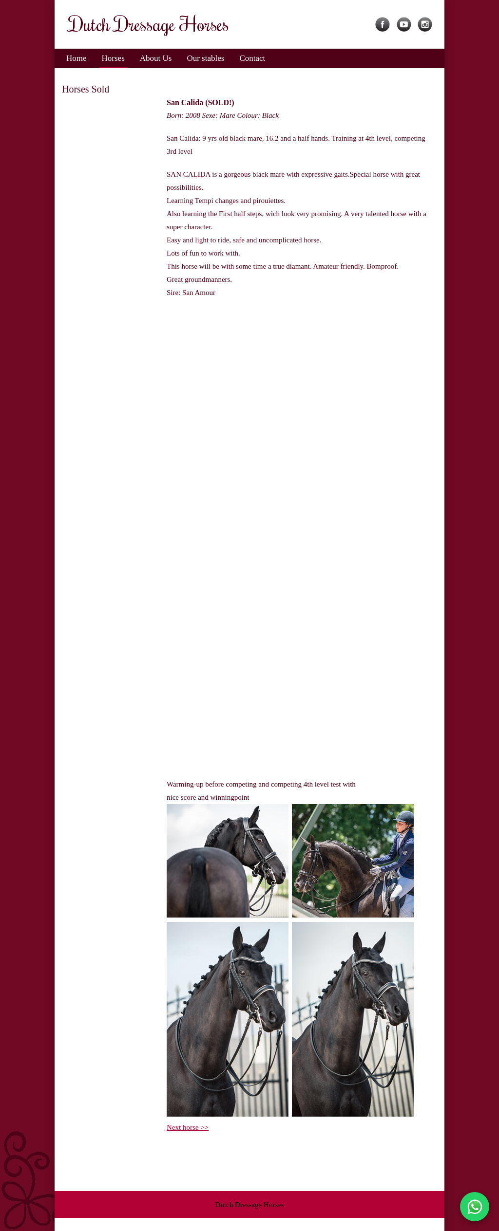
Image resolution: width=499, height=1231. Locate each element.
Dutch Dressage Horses (249, 1205)
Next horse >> (188, 1127)
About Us (156, 58)
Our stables (205, 58)
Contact (252, 58)
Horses (113, 58)
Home (76, 58)
